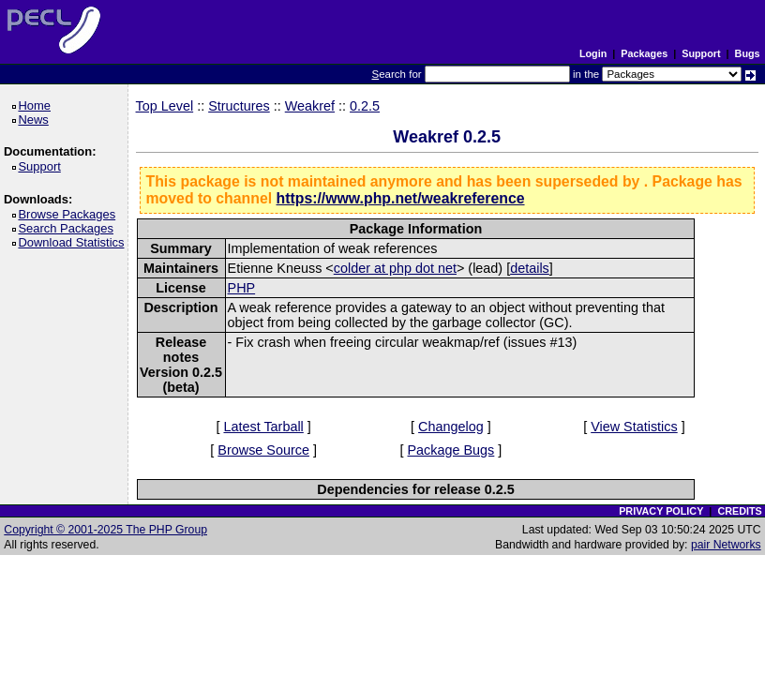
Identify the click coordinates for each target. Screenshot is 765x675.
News (36, 119)
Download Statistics (74, 242)
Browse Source (263, 450)
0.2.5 (365, 105)
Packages (644, 53)
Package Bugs (451, 450)
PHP (242, 287)
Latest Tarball (263, 426)
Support (701, 53)
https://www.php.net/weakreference (401, 198)
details (529, 268)
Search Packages (68, 228)
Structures (239, 105)
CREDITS (739, 511)
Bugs (747, 53)
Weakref (310, 105)
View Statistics (634, 426)
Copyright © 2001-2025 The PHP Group (105, 529)
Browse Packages (69, 214)
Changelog (451, 426)
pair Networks (726, 544)
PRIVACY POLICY (661, 511)
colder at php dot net (395, 268)
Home (37, 105)
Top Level (165, 105)
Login (593, 53)
